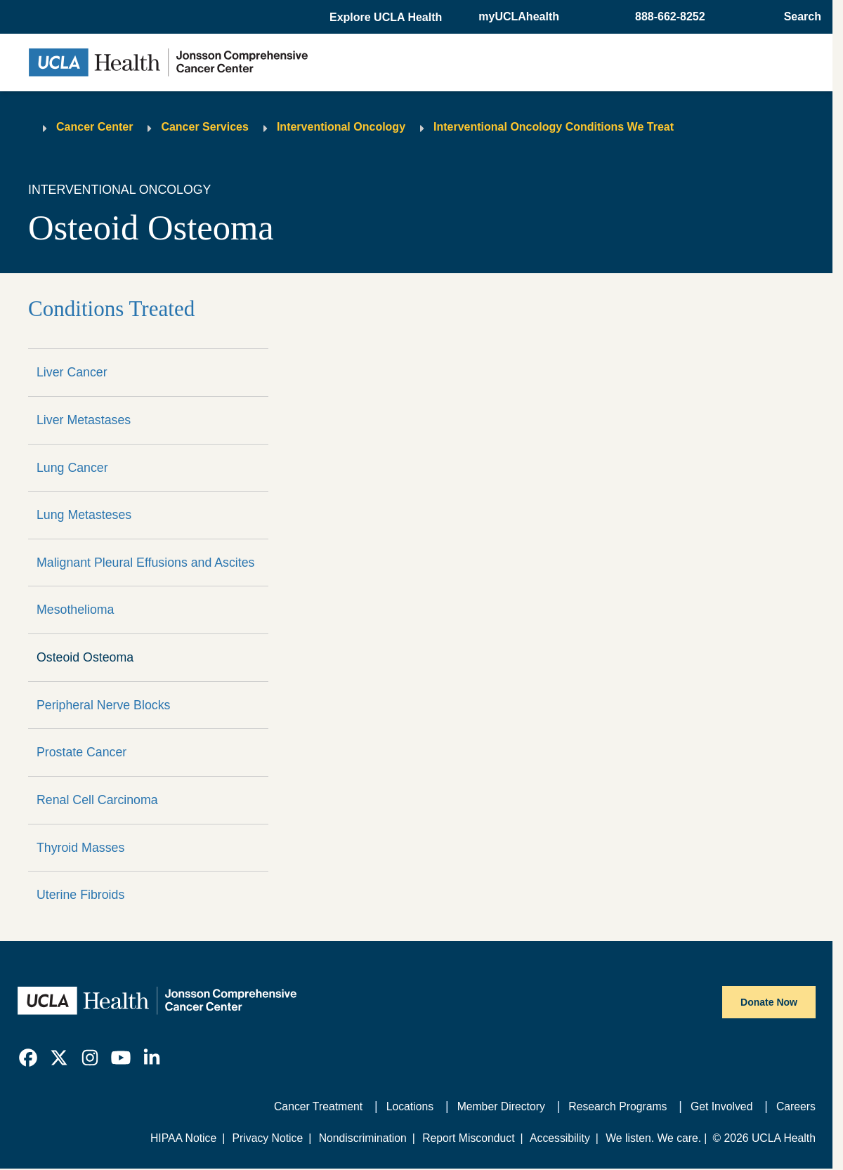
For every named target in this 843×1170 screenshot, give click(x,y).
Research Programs (617, 1106)
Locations (409, 1106)
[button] (387, 18)
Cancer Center (94, 127)
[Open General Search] (798, 17)
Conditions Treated (111, 308)
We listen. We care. (653, 1138)
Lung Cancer (72, 468)
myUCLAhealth (518, 16)
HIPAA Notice (183, 1138)
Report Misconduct (468, 1138)
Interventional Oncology (341, 127)
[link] (28, 1057)
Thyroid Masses (80, 848)
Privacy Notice (268, 1138)
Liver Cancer (72, 372)
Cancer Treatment (318, 1106)
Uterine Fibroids (80, 895)
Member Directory (501, 1106)
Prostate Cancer (81, 752)
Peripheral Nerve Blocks (103, 705)
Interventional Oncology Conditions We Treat (553, 127)
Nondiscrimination (363, 1138)
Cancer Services (205, 127)
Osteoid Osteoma (85, 657)
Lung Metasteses (84, 515)
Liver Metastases (84, 420)
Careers (796, 1106)
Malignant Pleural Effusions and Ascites (145, 563)
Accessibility (560, 1138)
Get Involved (721, 1106)
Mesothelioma (76, 610)
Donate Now (768, 1002)
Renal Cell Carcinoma (97, 800)
